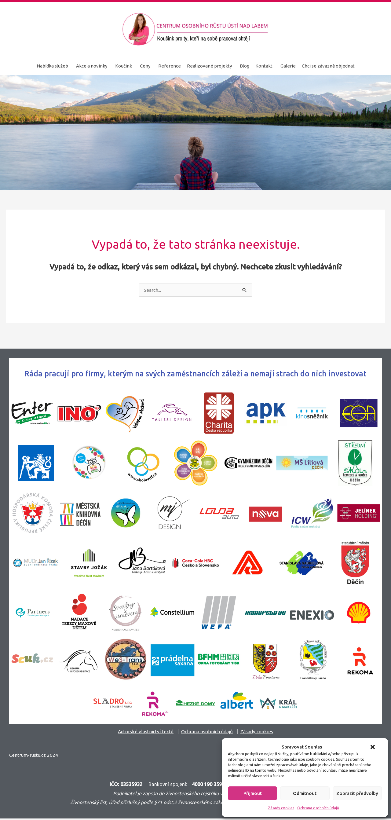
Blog (244, 65)
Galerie (288, 65)
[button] (373, 747)
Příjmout (252, 793)
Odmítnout (304, 793)
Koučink (123, 65)
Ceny (145, 65)
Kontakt (263, 65)
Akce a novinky (91, 65)
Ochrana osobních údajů (318, 808)
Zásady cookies (281, 808)
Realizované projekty (209, 65)
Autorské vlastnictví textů (143, 731)
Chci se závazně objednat (328, 65)
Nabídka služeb (52, 65)
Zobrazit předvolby (357, 793)
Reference (169, 65)
